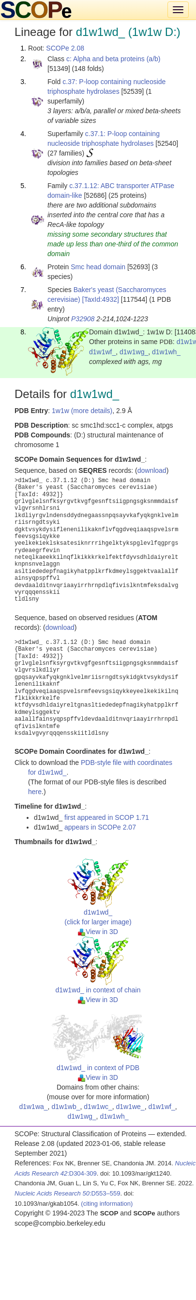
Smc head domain (98, 267)
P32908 (82, 319)
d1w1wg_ (134, 352)
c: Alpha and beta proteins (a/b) (113, 59)
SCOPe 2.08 (65, 48)
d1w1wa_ (33, 1106)
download (151, 470)
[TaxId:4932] (100, 299)
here (35, 792)
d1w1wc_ (98, 1106)
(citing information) (107, 1203)
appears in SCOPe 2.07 (100, 827)
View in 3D (98, 932)
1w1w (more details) (82, 411)
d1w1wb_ (65, 1106)
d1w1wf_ (102, 352)
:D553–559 (68, 1193)
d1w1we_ (130, 1106)
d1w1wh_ (166, 352)
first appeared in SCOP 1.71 (106, 817)
